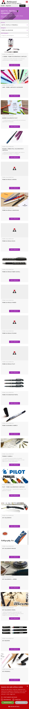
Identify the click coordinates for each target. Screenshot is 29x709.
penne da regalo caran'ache (10, 210)
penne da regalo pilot (8, 364)
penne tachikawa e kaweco (10, 425)
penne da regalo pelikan (9, 333)
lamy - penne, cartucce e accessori (12, 87)
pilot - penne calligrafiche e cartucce (13, 487)
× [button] (27, 686)
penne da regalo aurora (9, 179)
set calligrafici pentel (9, 610)
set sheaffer (6, 640)
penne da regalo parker (9, 302)
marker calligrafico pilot (9, 118)
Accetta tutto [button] (8, 702)
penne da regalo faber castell (11, 271)
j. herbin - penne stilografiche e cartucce (14, 56)
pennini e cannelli (7, 456)
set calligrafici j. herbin (9, 579)
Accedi (2, 5)
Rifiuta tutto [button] (21, 702)
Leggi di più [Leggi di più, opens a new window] (12, 694)
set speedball (6, 671)
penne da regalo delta (8, 241)
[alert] (14, 697)
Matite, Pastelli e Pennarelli (12, 15)
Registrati (8, 5)
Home (2, 15)
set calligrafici (6, 517)
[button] (14, 706)
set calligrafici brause (9, 548)
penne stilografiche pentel (10, 394)
